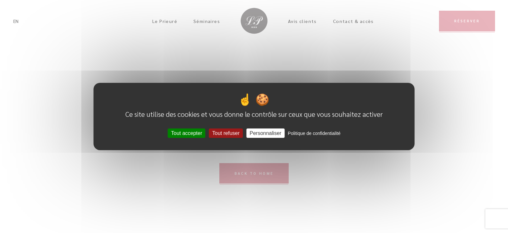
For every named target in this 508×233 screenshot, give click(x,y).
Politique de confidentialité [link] (314, 133)
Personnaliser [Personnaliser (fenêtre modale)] (266, 133)
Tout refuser (225, 133)
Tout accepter (186, 133)
